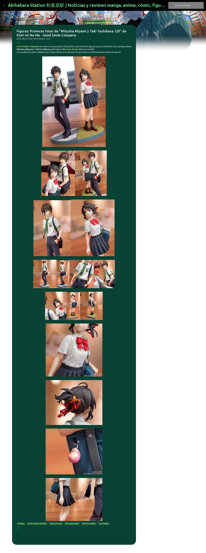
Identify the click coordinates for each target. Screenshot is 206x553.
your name (104, 524)
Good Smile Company (28, 46)
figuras (21, 524)
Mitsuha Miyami (72, 524)
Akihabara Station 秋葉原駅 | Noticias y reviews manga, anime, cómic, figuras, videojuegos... (103, 5)
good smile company (37, 524)
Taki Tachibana (89, 524)
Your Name (72, 49)
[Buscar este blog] (189, 5)
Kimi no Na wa (56, 524)
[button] (18, 42)
